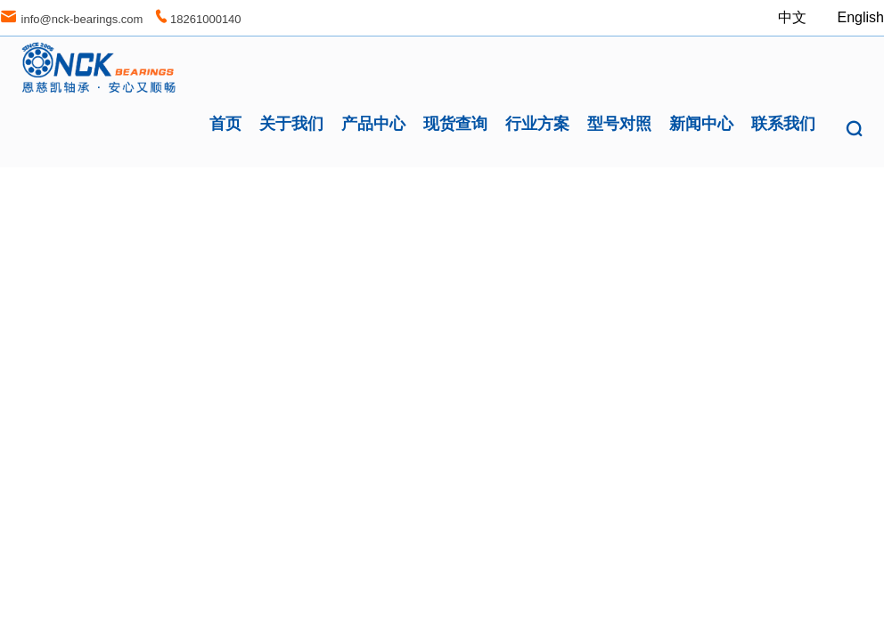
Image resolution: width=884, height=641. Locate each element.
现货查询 (455, 124)
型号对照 (619, 124)
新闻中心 (701, 124)
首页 (225, 124)
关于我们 (291, 124)
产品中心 (373, 124)
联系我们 (783, 124)
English (861, 17)
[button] (854, 130)
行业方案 (537, 124)
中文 (794, 17)
